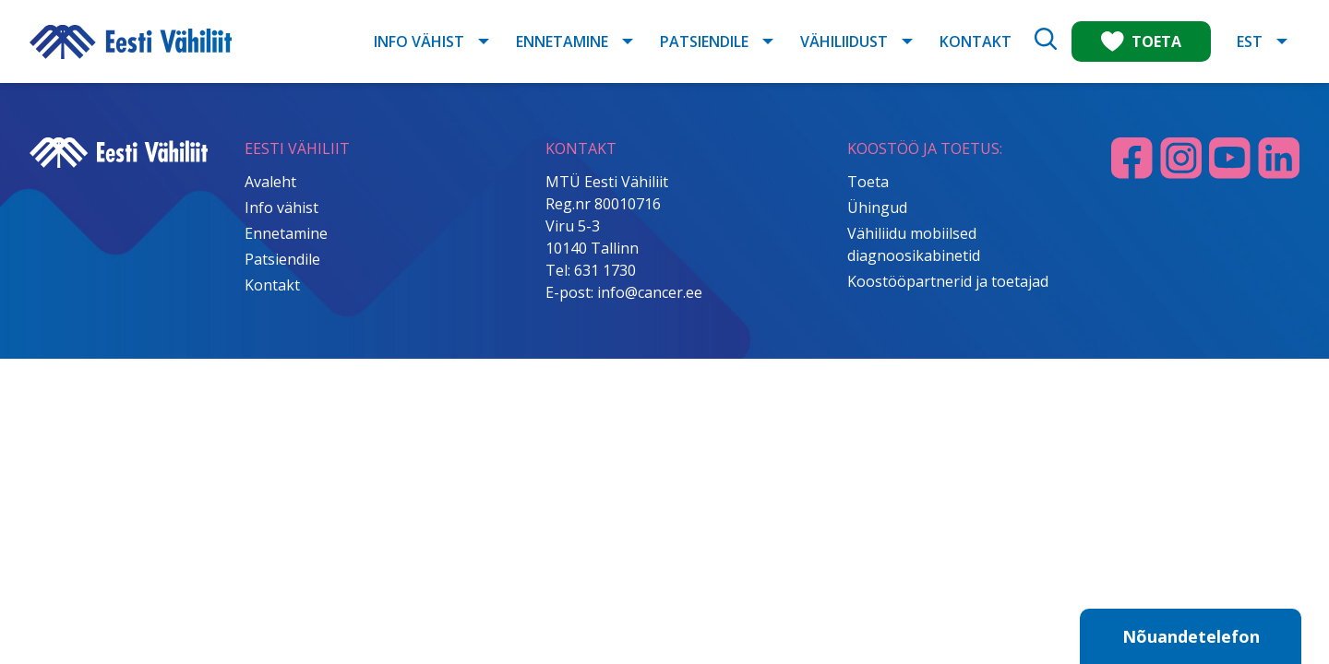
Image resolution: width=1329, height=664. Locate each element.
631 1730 (605, 270)
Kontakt (976, 41)
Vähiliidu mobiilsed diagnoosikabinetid (913, 244)
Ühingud (877, 207)
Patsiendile (704, 41)
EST (1250, 41)
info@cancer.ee (649, 292)
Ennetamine (562, 41)
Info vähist (419, 41)
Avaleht (270, 182)
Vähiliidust (844, 41)
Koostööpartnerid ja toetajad (947, 281)
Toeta (868, 182)
